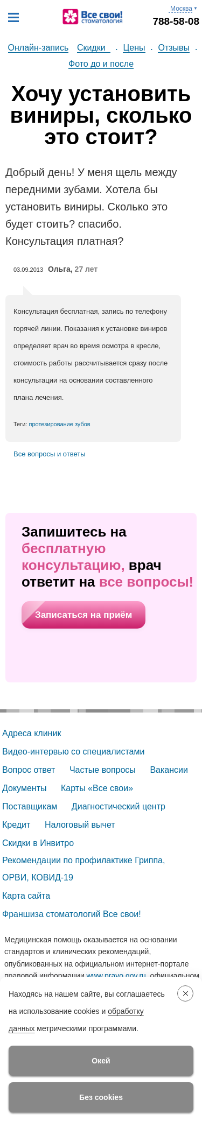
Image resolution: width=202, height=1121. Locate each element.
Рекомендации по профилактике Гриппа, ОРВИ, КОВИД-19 (85, 869)
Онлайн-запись (38, 47)
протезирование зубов (59, 424)
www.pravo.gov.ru (116, 975)
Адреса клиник (31, 733)
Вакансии (169, 769)
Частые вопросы (102, 769)
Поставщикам (29, 806)
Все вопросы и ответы (49, 454)
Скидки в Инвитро (38, 843)
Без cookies (101, 1097)
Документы (24, 788)
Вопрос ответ (28, 769)
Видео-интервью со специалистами (73, 751)
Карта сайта (26, 895)
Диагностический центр (118, 806)
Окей (101, 1060)
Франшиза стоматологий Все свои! (71, 914)
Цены (134, 47)
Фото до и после (101, 63)
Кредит (16, 824)
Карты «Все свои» (97, 788)
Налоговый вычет (80, 824)
